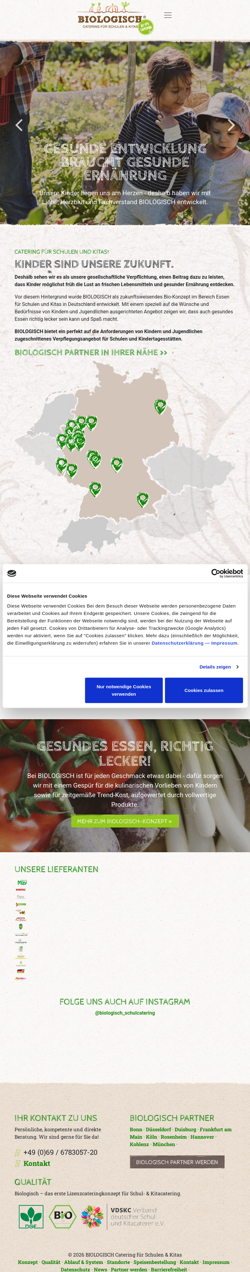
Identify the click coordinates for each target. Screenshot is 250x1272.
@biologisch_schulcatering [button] (125, 1013)
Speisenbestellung (155, 1262)
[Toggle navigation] (168, 15)
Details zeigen (215, 666)
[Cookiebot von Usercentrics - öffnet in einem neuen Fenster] (216, 573)
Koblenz (139, 1144)
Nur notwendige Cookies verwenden (124, 690)
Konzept (28, 1262)
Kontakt (37, 1163)
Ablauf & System (83, 1262)
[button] (125, 457)
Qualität (51, 1262)
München (164, 1144)
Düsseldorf (158, 1129)
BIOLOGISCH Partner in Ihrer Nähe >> (91, 353)
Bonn (136, 1129)
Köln (151, 1136)
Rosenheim (174, 1136)
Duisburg (185, 1129)
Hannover (202, 1136)
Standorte (118, 1262)
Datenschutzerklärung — (181, 642)
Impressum (224, 642)
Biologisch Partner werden (177, 1162)
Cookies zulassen (203, 690)
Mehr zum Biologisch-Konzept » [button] (125, 821)
